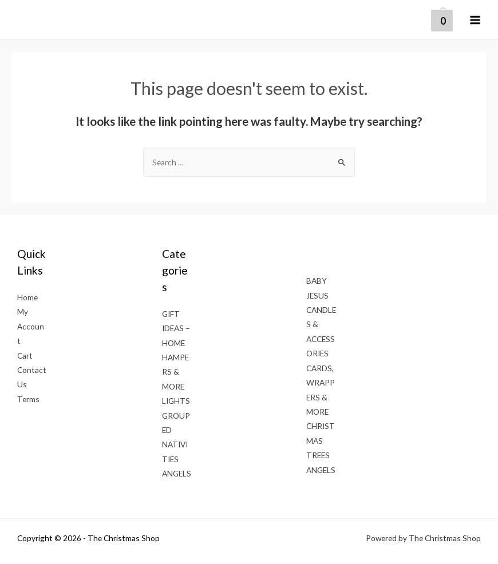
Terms (28, 399)
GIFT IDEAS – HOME (176, 328)
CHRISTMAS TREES (320, 440)
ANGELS (176, 473)
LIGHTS (176, 401)
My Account (30, 326)
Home (27, 297)
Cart (25, 355)
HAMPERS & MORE (175, 371)
